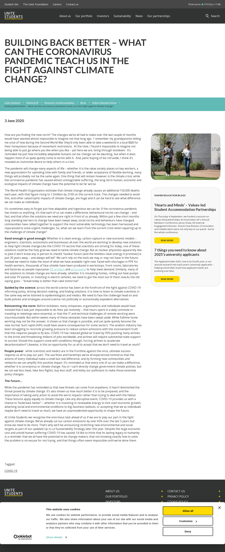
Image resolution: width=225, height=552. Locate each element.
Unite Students (12, 102)
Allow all (188, 518)
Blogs (83, 102)
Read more (167, 240)
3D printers (57, 269)
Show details (54, 545)
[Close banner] (219, 515)
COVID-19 (11, 471)
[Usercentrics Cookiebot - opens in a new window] (22, 545)
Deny (188, 539)
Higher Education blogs (104, 102)
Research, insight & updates (59, 102)
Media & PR (32, 102)
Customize (188, 528)
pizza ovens (78, 269)
